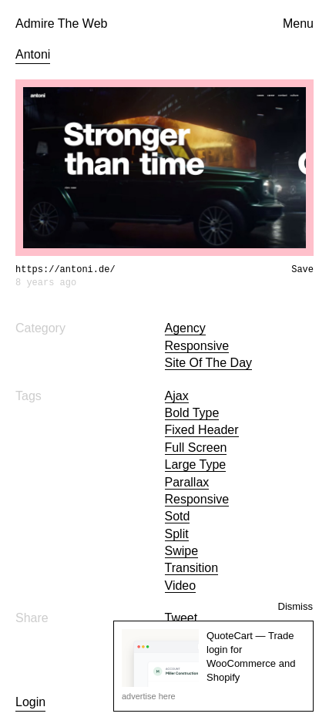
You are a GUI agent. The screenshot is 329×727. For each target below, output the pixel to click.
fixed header (202, 429)
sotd (177, 516)
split (177, 533)
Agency (185, 328)
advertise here (149, 696)
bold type (192, 412)
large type (196, 464)
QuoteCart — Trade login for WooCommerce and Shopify (250, 657)
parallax (187, 482)
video (180, 585)
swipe (182, 550)
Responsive (197, 345)
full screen (196, 447)
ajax (177, 395)
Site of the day (209, 362)
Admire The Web (61, 23)
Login (30, 701)
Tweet (181, 617)
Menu (298, 23)
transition (192, 567)
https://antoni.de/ (65, 270)
